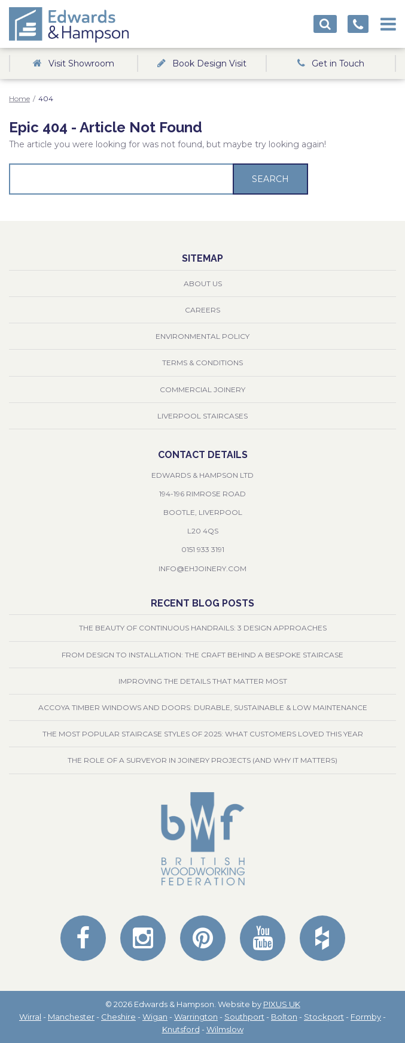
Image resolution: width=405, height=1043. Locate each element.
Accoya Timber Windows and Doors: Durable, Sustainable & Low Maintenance (202, 707)
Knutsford (181, 1029)
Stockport (324, 1016)
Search (270, 179)
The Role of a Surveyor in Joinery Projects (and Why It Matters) (202, 760)
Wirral (30, 1016)
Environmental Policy (202, 336)
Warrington (196, 1016)
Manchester (71, 1016)
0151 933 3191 (202, 549)
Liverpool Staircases (202, 415)
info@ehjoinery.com (202, 568)
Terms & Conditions (202, 362)
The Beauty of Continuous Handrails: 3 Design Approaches (203, 627)
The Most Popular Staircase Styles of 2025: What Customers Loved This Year (202, 733)
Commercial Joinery (202, 389)
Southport (244, 1016)
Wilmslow (224, 1029)
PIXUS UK (281, 1004)
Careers (202, 309)
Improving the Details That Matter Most (202, 681)
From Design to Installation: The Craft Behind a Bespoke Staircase (202, 654)
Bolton (284, 1016)
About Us (203, 283)
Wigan (155, 1016)
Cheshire (118, 1016)
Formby (366, 1016)
